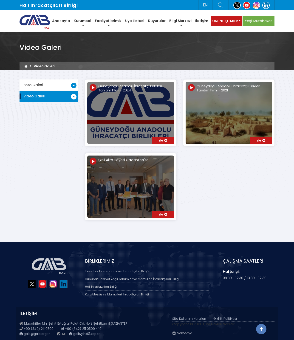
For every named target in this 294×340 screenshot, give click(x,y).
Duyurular (157, 20)
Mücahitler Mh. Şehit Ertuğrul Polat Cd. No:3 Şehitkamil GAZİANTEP (75, 323)
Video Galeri (34, 96)
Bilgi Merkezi (180, 22)
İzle (162, 140)
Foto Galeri (33, 84)
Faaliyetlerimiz (108, 22)
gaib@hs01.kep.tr (84, 334)
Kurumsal (82, 22)
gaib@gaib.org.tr (35, 334)
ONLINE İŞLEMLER (225, 21)
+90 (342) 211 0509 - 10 (81, 328)
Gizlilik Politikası (225, 318)
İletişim (201, 20)
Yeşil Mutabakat (258, 20)
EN (205, 5)
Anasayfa (61, 20)
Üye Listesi (134, 20)
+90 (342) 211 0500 (39, 328)
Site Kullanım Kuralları (189, 318)
